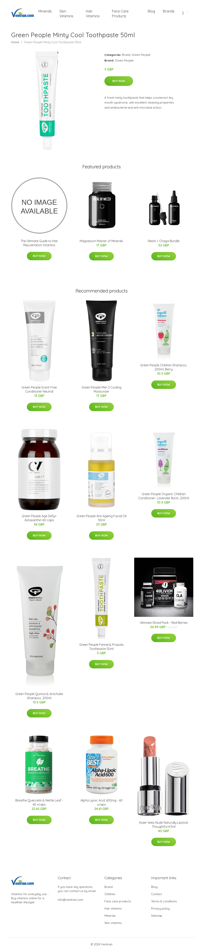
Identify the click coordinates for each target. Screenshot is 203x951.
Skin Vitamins (66, 13)
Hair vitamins (113, 908)
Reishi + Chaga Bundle (163, 241)
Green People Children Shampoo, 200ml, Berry (163, 367)
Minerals (45, 11)
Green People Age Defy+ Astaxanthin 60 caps (39, 518)
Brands (168, 11)
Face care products (117, 901)
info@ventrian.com (70, 900)
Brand (126, 55)
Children (109, 894)
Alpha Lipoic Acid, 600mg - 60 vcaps (101, 802)
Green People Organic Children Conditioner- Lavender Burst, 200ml (163, 496)
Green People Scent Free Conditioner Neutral (39, 389)
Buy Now (118, 81)
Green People (141, 55)
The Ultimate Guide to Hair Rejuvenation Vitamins (39, 243)
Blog (151, 11)
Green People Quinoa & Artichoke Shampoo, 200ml (39, 696)
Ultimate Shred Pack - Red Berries (164, 623)
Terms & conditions (164, 901)
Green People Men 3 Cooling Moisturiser (101, 389)
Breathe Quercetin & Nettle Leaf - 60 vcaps (39, 802)
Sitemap (156, 916)
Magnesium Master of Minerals (101, 241)
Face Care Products (120, 13)
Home (15, 42)
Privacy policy (160, 908)
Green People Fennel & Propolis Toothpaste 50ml (101, 647)
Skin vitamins (113, 923)
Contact (156, 894)
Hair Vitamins (93, 13)
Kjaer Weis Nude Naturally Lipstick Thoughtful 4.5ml (163, 825)
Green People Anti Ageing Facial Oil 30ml (101, 518)
